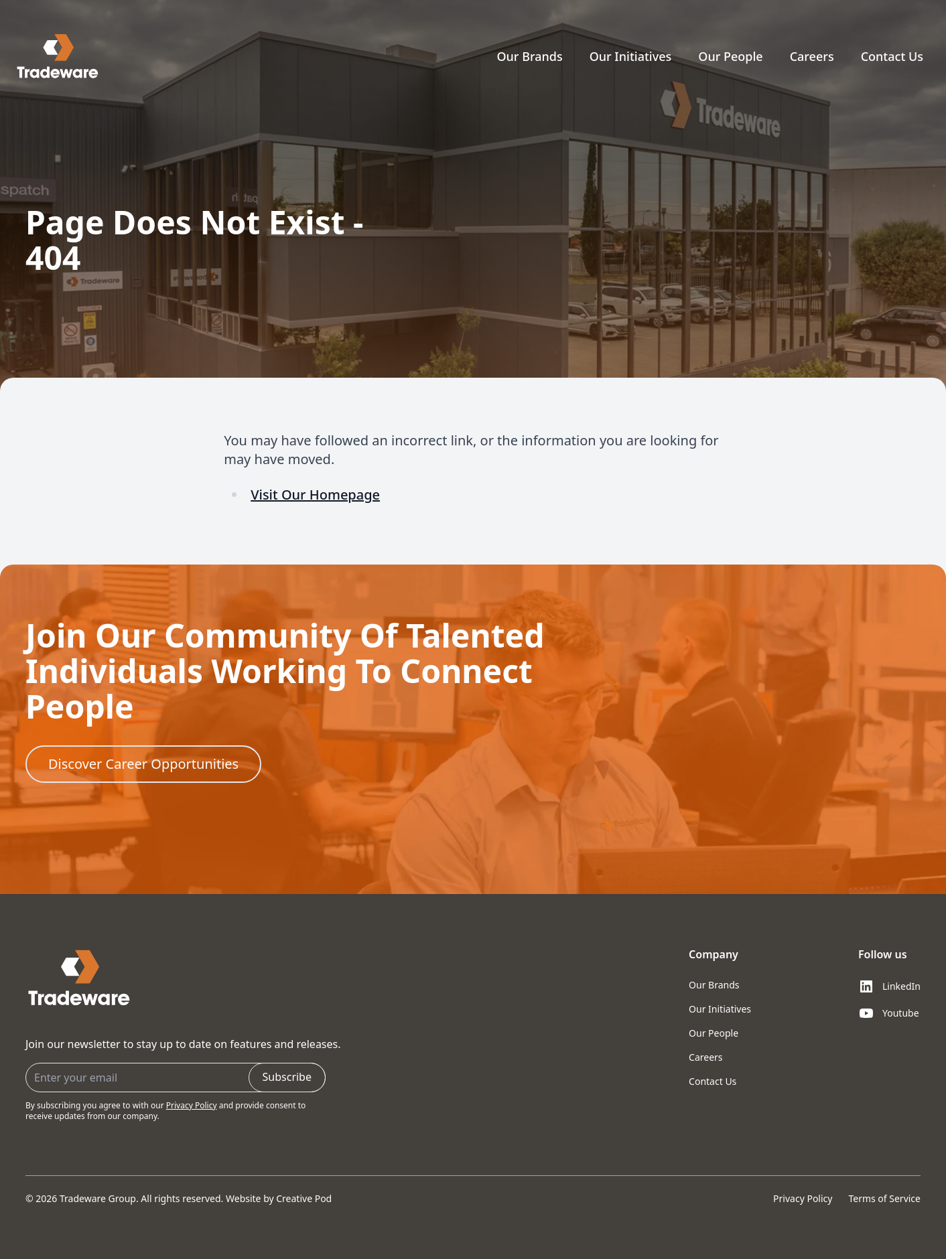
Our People (730, 56)
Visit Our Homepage (315, 495)
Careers (812, 56)
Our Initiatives (631, 56)
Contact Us (892, 56)
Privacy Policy (191, 1105)
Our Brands (529, 56)
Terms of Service (884, 1198)
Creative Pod (304, 1198)
